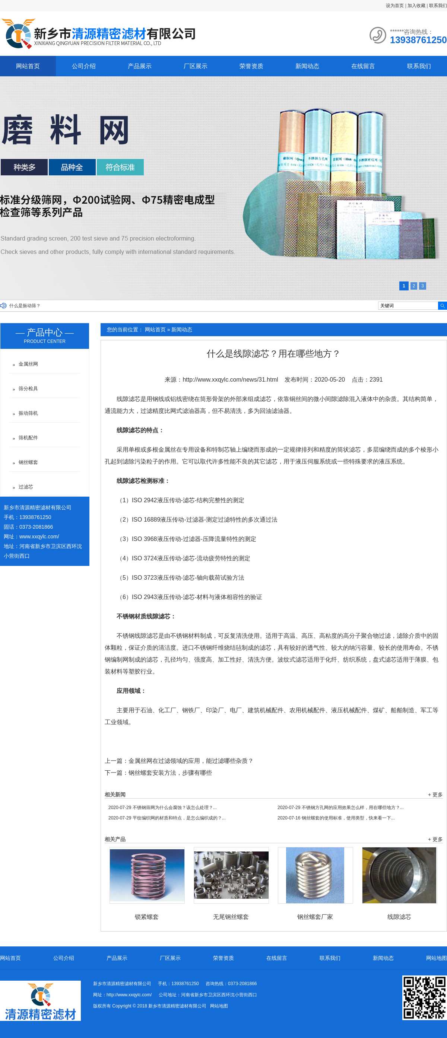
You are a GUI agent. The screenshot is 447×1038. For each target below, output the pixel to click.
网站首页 (28, 66)
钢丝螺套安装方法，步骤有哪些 (170, 773)
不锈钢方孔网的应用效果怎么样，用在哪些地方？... (341, 807)
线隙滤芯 (399, 917)
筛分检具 (28, 388)
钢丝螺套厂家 (315, 917)
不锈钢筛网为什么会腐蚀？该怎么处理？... (162, 807)
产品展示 (140, 66)
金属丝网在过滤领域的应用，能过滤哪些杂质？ (191, 761)
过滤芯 (26, 487)
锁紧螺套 (147, 917)
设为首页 (395, 5)
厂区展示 (195, 66)
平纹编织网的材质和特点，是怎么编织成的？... (167, 818)
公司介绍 (84, 66)
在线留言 (363, 66)
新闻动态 (307, 66)
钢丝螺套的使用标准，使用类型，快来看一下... (336, 818)
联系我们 (438, 5)
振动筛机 (28, 413)
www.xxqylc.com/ (39, 536)
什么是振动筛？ (25, 305)
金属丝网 (28, 364)
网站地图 (436, 958)
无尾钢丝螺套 (231, 917)
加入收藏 (416, 5)
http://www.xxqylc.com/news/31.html (230, 379)
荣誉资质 (251, 66)
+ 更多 (435, 794)
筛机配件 (28, 437)
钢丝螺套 (28, 462)
